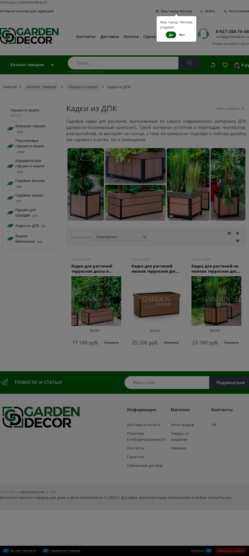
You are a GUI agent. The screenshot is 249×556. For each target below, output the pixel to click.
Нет (182, 35)
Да (171, 35)
